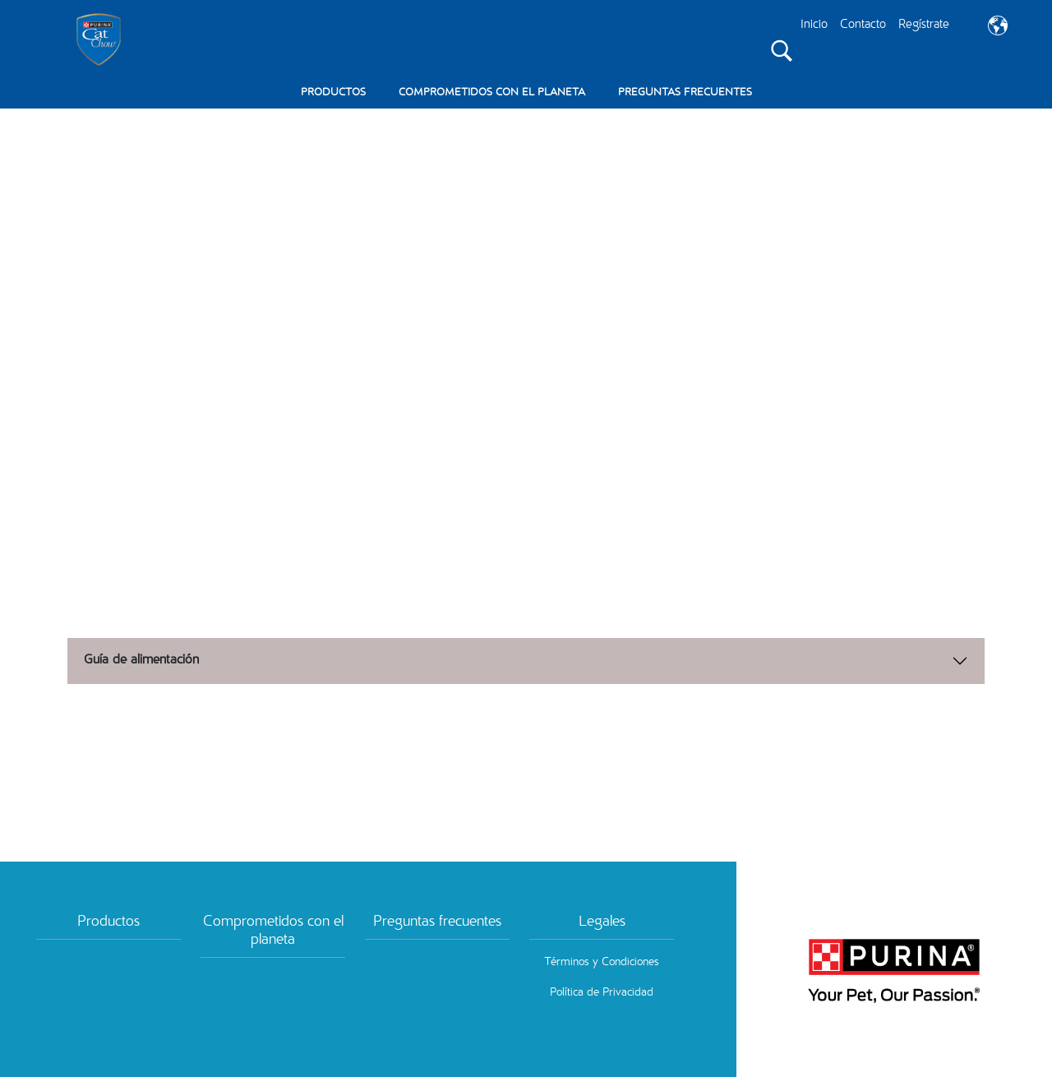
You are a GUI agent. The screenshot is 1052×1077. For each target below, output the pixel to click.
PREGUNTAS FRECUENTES (685, 93)
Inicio (814, 25)
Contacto (863, 25)
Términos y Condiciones (601, 961)
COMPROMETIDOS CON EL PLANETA (492, 93)
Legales (602, 920)
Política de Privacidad (601, 991)
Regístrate (923, 25)
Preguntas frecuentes (437, 920)
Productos (108, 920)
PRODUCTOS (333, 93)
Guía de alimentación (141, 659)
